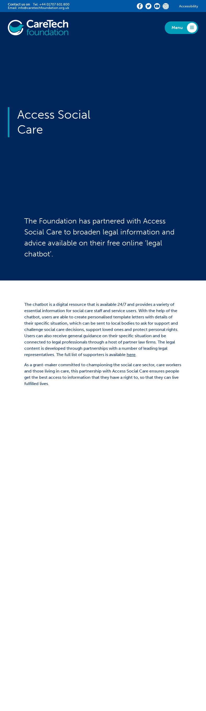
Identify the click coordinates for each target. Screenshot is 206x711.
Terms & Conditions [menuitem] (114, 674)
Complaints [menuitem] (57, 674)
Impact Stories (27, 617)
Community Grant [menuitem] (25, 589)
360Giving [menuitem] (118, 574)
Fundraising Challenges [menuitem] (130, 589)
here (131, 354)
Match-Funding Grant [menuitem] (29, 582)
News (115, 617)
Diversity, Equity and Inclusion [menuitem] (137, 582)
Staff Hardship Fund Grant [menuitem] (33, 597)
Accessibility (188, 6)
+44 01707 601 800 (54, 4)
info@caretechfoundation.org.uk (43, 8)
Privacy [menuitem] (37, 674)
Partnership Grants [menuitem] (26, 574)
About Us (120, 566)
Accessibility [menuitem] (83, 674)
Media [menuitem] (114, 605)
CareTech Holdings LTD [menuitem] (155, 674)
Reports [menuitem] (115, 597)
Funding (18, 566)
